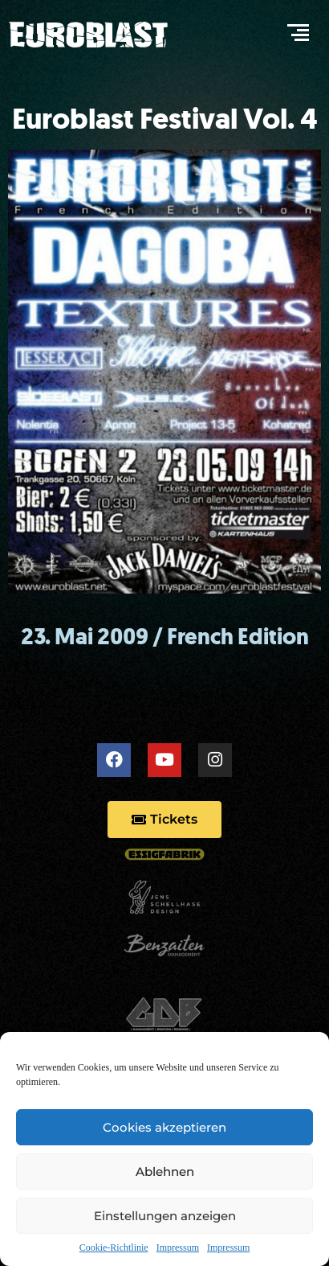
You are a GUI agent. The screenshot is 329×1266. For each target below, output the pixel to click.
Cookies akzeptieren (164, 1127)
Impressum (177, 1247)
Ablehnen (165, 1171)
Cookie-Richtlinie (113, 1247)
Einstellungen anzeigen (165, 1215)
